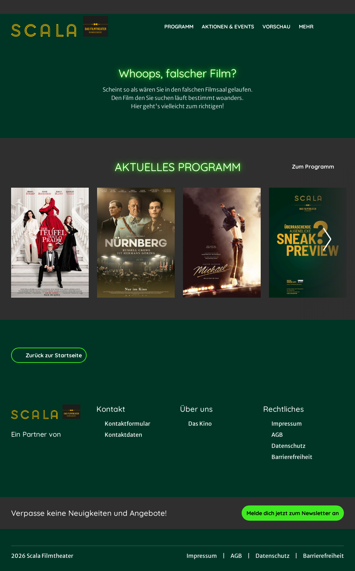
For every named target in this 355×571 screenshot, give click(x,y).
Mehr (310, 26)
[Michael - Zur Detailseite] (222, 243)
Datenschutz (272, 555)
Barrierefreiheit (323, 555)
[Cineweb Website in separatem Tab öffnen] (36, 443)
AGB (236, 555)
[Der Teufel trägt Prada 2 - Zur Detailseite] (50, 243)
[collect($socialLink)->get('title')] (12, 7)
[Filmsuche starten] (337, 26)
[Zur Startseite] (59, 26)
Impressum (202, 555)
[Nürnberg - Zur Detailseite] (136, 243)
